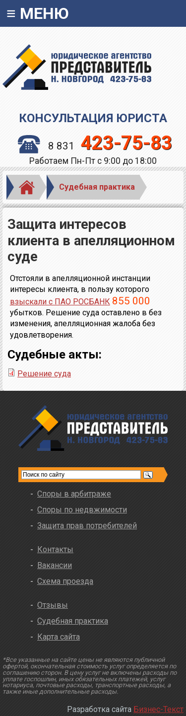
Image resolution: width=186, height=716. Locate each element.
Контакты (55, 549)
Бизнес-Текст (158, 709)
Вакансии (54, 565)
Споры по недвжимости (82, 509)
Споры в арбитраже (74, 494)
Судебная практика (97, 187)
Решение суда (44, 373)
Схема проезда (65, 581)
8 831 (95, 146)
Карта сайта (58, 637)
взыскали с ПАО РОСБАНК (60, 301)
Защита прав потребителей (87, 525)
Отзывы (52, 605)
